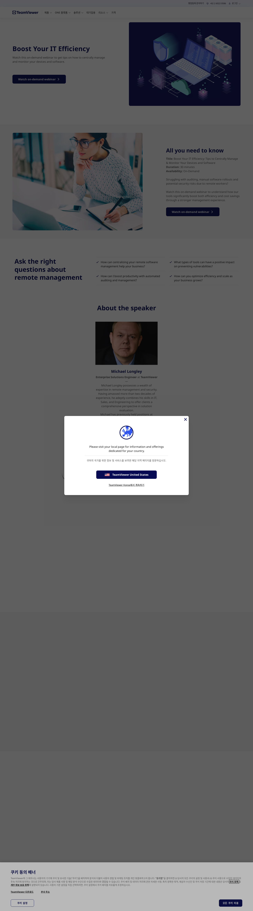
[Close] (185, 419)
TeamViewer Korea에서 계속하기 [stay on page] (126, 485)
